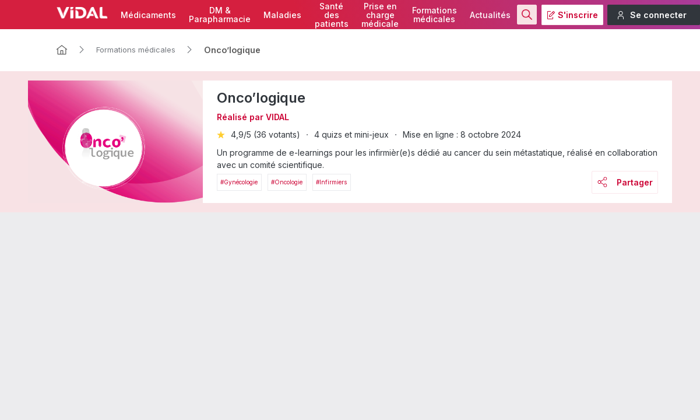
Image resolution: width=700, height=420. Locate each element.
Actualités (490, 15)
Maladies (282, 15)
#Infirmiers (331, 182)
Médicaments (148, 15)
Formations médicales (135, 49)
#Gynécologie (239, 182)
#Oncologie (286, 182)
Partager (625, 182)
